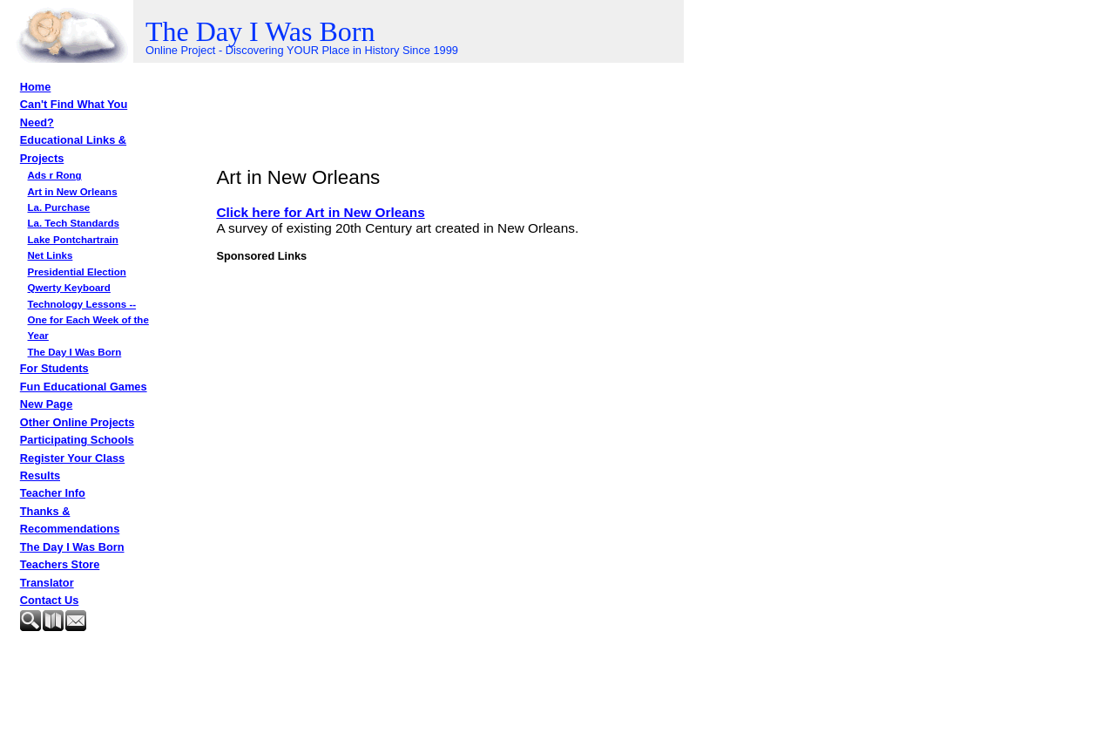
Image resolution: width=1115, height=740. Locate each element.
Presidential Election (77, 272)
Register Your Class (72, 458)
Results (40, 475)
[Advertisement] (107, 681)
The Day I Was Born (75, 352)
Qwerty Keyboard (69, 287)
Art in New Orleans (73, 192)
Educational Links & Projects (73, 148)
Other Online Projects (77, 422)
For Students (54, 368)
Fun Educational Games (83, 386)
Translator (47, 582)
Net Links (50, 255)
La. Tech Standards (73, 223)
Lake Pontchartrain (73, 239)
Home (35, 86)
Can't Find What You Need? (73, 113)
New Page (46, 404)
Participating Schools (77, 439)
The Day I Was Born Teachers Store (72, 555)
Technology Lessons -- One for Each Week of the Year (88, 320)
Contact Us (49, 600)
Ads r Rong (55, 175)
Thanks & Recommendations (70, 520)
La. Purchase (59, 207)
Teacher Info (52, 492)
